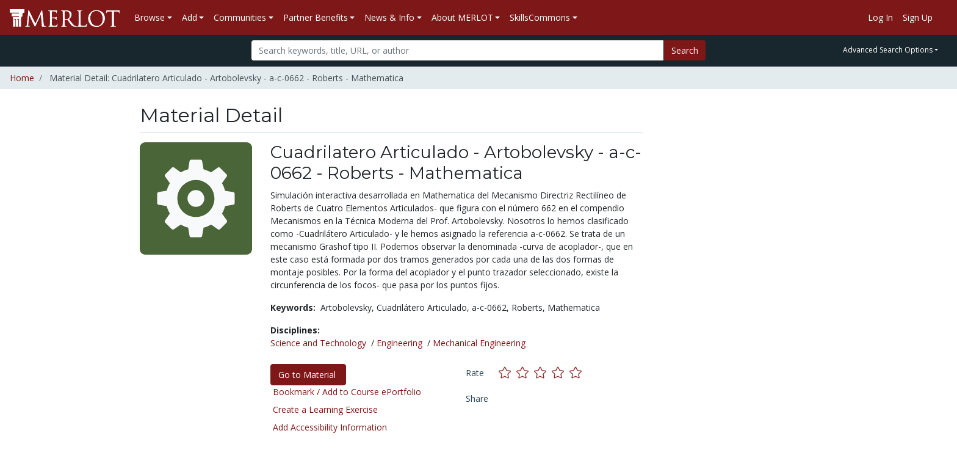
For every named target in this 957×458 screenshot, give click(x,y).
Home (22, 78)
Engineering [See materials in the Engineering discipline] (399, 343)
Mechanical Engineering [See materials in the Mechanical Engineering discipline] (479, 343)
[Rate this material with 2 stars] (525, 373)
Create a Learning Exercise (325, 409)
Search (684, 50)
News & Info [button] (389, 17)
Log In (880, 17)
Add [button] (189, 17)
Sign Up (918, 17)
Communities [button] (240, 17)
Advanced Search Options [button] (888, 50)
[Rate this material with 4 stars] (560, 373)
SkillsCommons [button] (540, 17)
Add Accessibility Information (330, 427)
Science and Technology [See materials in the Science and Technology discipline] (318, 343)
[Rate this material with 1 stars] (507, 373)
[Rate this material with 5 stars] (576, 373)
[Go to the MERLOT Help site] (942, 18)
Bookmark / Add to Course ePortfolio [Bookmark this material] (347, 392)
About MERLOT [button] (462, 17)
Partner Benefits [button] (315, 17)
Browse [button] (149, 17)
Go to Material (308, 374)
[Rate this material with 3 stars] (543, 373)
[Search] (457, 50)
